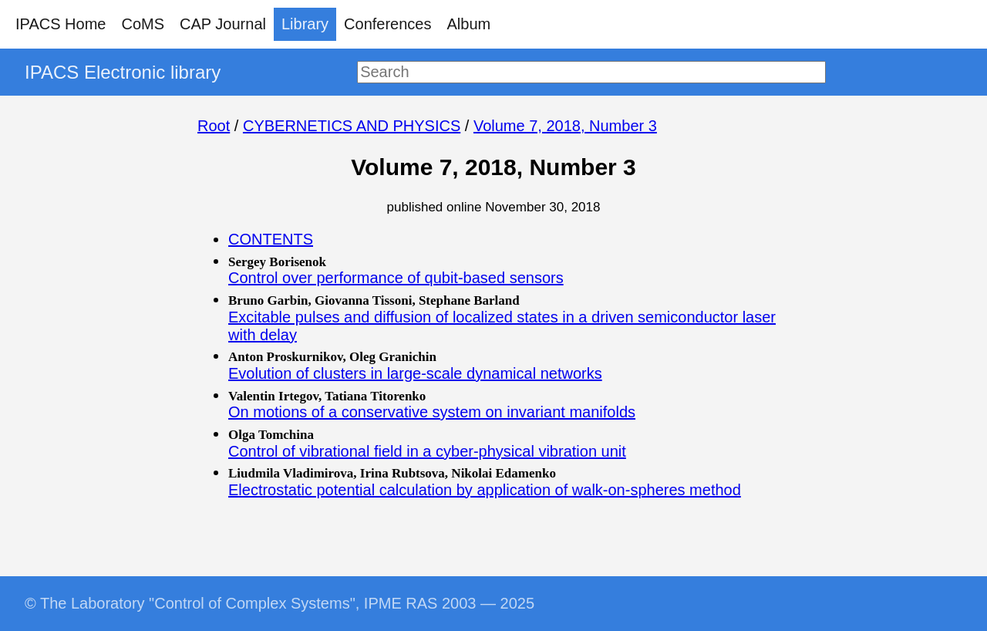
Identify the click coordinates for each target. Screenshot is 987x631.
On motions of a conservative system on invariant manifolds (431, 411)
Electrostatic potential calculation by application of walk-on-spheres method (484, 489)
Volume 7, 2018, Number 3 (565, 125)
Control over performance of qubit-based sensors (396, 277)
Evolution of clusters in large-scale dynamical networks (415, 373)
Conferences (387, 23)
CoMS (142, 23)
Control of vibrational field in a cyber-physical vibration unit (427, 451)
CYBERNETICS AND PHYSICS (351, 125)
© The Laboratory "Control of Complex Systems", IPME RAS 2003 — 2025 (279, 603)
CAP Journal (223, 23)
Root (213, 125)
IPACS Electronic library (123, 72)
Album (469, 23)
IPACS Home (60, 23)
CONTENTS (270, 239)
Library (304, 23)
